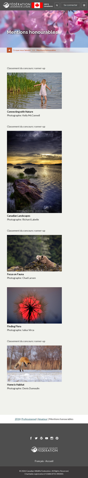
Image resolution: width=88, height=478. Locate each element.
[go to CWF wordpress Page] (41, 438)
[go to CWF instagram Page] (51, 438)
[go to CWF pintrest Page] (57, 438)
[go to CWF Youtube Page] (46, 438)
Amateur (42, 419)
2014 (17, 419)
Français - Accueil (44, 461)
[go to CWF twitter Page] (36, 438)
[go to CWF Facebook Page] (31, 438)
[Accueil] (9, 50)
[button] (57, 5)
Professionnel (28, 419)
